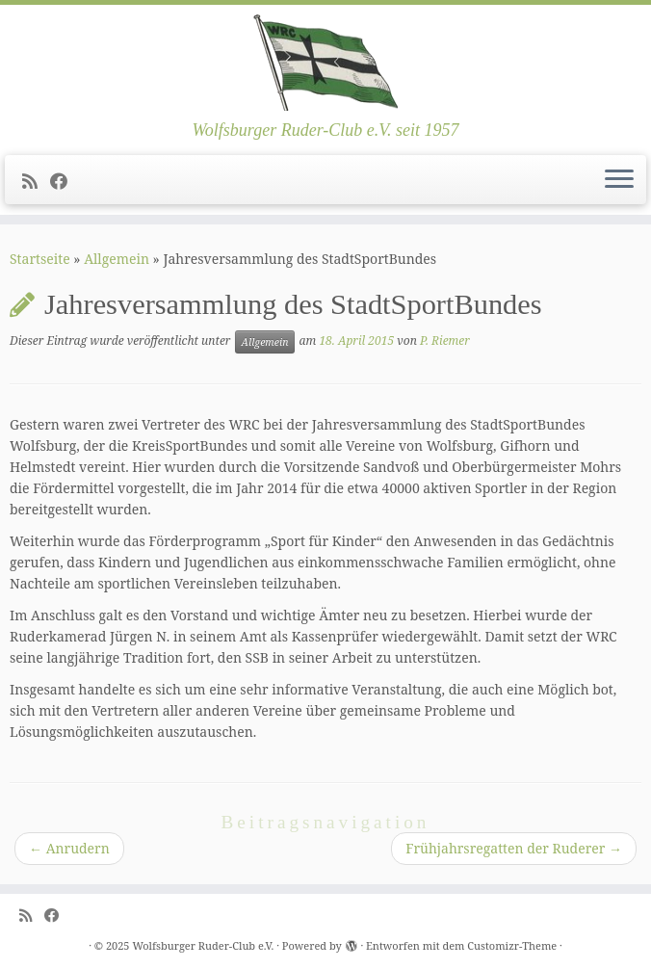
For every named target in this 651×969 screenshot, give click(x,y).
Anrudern (69, 848)
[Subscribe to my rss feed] (36, 181)
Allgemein (116, 258)
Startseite (40, 258)
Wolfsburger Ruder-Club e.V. (202, 945)
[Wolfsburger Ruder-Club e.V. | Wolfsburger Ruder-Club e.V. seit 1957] (325, 62)
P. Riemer (445, 341)
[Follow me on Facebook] (65, 181)
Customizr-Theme (512, 945)
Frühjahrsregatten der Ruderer (513, 848)
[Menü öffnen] (619, 180)
